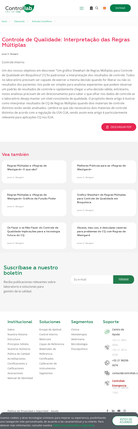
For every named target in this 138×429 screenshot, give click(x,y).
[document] (69, 214)
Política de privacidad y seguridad (73, 426)
